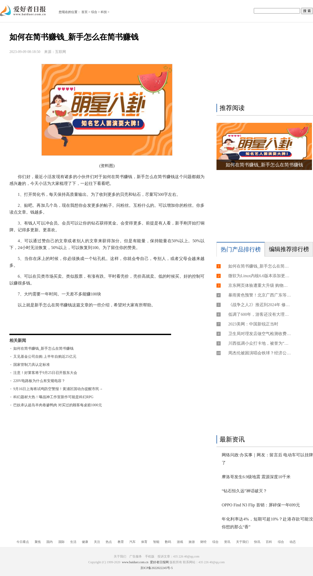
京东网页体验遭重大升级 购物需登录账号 (259, 285)
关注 (97, 542)
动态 (293, 542)
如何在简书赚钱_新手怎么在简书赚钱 (43, 348)
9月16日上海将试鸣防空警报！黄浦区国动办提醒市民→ (58, 389)
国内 (49, 542)
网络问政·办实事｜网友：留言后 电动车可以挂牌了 (267, 459)
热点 (109, 542)
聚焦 (38, 542)
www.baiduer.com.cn (135, 562)
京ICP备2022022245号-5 (156, 568)
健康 (85, 542)
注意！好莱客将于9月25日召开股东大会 (45, 373)
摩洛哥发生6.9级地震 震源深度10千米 (256, 477)
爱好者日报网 (159, 562)
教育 (121, 542)
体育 (144, 542)
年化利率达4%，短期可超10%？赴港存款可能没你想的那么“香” (267, 523)
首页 (84, 12)
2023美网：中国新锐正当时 (253, 324)
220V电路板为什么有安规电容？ (39, 381)
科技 (104, 12)
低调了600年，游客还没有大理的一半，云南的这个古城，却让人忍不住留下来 (259, 314)
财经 (203, 542)
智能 (156, 542)
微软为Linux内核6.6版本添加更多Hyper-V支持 (259, 276)
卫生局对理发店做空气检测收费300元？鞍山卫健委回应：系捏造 (259, 333)
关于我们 (242, 542)
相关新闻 (17, 340)
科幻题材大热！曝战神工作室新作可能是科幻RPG (53, 397)
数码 (168, 542)
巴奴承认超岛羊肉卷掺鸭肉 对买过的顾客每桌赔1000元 (57, 405)
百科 (269, 542)
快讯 (257, 542)
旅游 (192, 542)
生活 (73, 542)
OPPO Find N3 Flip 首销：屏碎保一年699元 (261, 505)
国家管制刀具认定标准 (31, 365)
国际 (61, 542)
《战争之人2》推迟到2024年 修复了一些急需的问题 (259, 304)
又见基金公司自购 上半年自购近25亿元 (44, 357)
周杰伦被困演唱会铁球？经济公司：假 (259, 353)
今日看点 (22, 542)
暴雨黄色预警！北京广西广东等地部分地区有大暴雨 (259, 295)
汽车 (132, 542)
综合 (94, 12)
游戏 (180, 542)
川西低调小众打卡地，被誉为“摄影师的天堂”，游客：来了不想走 (259, 343)
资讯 (227, 542)
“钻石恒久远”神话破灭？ (244, 491)
